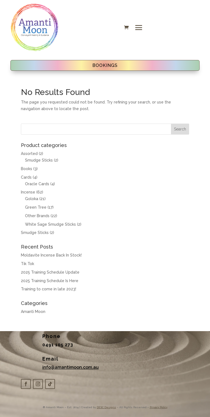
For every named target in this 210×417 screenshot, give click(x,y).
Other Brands (37, 216)
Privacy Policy (158, 407)
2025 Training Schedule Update (50, 272)
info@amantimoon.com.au (70, 367)
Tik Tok (27, 263)
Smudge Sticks (39, 160)
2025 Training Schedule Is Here (49, 281)
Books (26, 169)
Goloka (31, 199)
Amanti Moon (33, 311)
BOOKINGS (105, 65)
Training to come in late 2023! (48, 289)
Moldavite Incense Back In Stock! (51, 255)
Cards (26, 177)
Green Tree (35, 207)
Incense (28, 192)
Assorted (29, 153)
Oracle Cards (37, 184)
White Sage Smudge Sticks (50, 224)
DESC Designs (106, 407)
